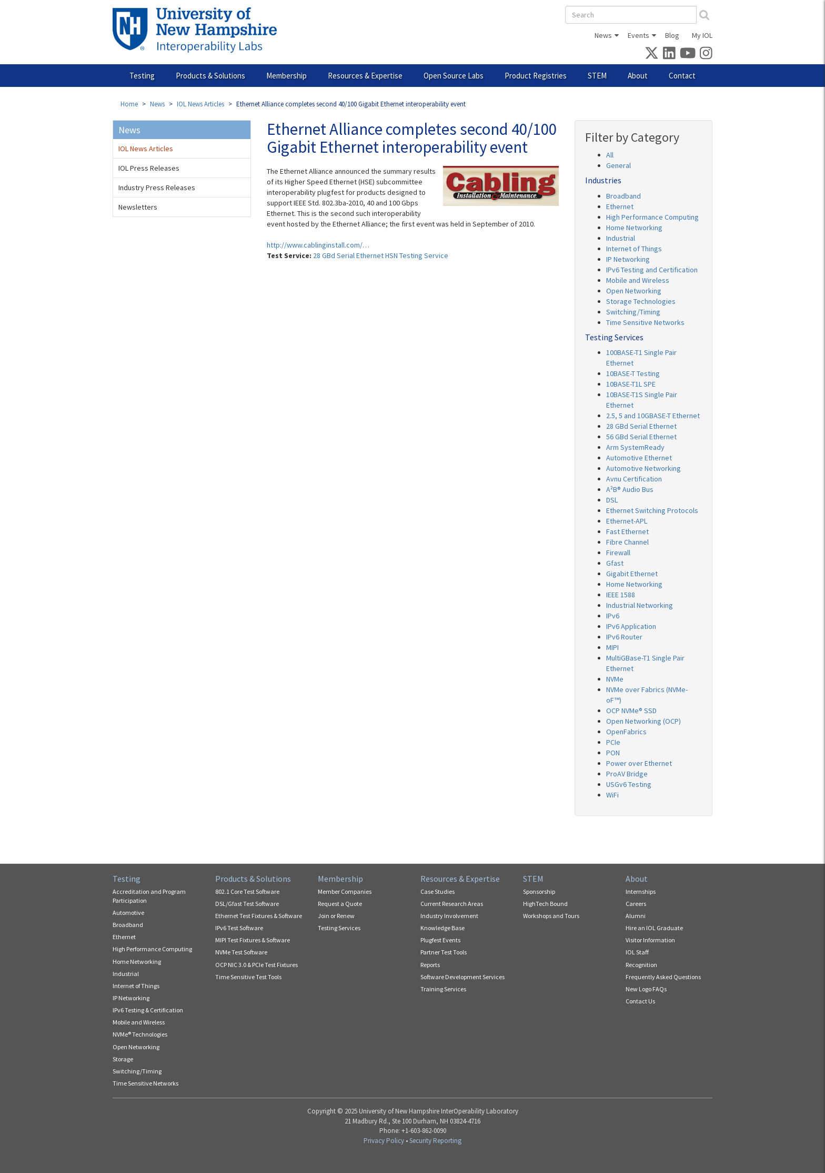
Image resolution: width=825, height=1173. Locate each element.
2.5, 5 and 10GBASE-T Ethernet (653, 415)
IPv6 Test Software (239, 928)
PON (613, 752)
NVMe (614, 679)
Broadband (623, 196)
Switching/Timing (633, 312)
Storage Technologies (641, 301)
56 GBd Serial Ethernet (641, 436)
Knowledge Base (442, 928)
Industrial (620, 238)
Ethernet (619, 206)
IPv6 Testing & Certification (148, 1010)
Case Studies (437, 891)
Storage (123, 1059)
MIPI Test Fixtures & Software (252, 940)
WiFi (612, 795)
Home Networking (634, 227)
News (603, 35)
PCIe (613, 742)
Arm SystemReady (635, 447)
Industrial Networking (639, 605)
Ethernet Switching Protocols (652, 510)
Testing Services (339, 928)
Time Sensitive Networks (645, 322)
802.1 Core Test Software (247, 891)
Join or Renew (336, 916)
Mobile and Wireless (637, 280)
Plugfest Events (440, 940)
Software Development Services (462, 977)
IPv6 (612, 615)
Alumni (636, 916)
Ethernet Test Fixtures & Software (258, 916)
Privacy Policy (384, 1140)
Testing (142, 76)
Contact (682, 76)
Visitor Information (650, 940)
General (618, 165)
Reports (430, 965)
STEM (597, 76)
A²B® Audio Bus (629, 489)
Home (129, 104)
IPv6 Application (631, 626)
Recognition (641, 965)
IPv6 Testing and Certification (652, 269)
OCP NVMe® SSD (631, 710)
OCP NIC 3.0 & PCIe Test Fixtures (256, 965)
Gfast (614, 563)
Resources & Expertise (365, 76)
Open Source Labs (454, 76)
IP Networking (628, 259)
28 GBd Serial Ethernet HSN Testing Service (380, 255)
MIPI (612, 647)
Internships (641, 891)
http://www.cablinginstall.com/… (318, 245)
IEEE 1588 (620, 594)
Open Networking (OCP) (643, 721)
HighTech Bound (545, 904)
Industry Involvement (449, 916)
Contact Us (640, 1001)
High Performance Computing (652, 217)
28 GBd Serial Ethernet (641, 426)
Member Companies (344, 891)
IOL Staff (637, 952)
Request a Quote (340, 904)
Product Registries (536, 76)
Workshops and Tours (551, 916)
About (638, 76)
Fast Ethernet (627, 531)
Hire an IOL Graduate (654, 928)
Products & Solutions (210, 76)
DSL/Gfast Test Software (247, 904)
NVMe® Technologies (140, 1034)
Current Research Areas (451, 904)
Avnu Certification (634, 479)
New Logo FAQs (646, 989)
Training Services (443, 989)
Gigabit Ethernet (632, 573)
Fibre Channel (627, 542)
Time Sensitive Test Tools (248, 977)
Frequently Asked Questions (663, 977)
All (609, 155)
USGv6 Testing (628, 784)
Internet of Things (634, 248)
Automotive (128, 912)
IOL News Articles (200, 104)
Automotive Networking (643, 468)
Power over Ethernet (639, 763)
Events (638, 35)
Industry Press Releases (156, 187)
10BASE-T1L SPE (631, 384)
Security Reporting (435, 1140)
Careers (636, 904)
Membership (286, 76)
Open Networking (633, 290)
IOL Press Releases (148, 168)
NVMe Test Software (241, 952)
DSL (612, 500)
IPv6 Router (624, 637)
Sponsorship (539, 891)
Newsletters (137, 207)
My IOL (702, 35)
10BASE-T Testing (633, 373)
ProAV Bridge (627, 773)
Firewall (618, 552)
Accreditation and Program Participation (149, 896)
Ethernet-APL (626, 521)
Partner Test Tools (443, 952)
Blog (672, 35)
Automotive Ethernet (639, 457)
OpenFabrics (626, 731)
